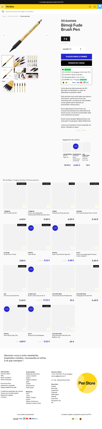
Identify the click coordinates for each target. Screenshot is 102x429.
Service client (5, 374)
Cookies (3, 397)
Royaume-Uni (56, 400)
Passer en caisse (76, 63)
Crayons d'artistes (13, 16)
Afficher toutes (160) (33, 403)
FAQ (2, 376)
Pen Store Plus (6, 383)
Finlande (54, 392)
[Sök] (51, 11)
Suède (53, 386)
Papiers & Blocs (31, 380)
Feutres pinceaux (25, 16)
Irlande (53, 396)
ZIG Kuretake (68, 20)
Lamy (28, 395)
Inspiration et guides (8, 385)
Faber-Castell (31, 397)
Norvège (54, 388)
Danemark (54, 390)
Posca (28, 399)
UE (52, 402)
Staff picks (30, 387)
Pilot (27, 394)
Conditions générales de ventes (12, 391)
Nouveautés (30, 386)
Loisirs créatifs (31, 376)
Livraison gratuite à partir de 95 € (51, 2)
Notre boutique (6, 379)
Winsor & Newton (32, 401)
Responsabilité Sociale (8, 387)
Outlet (28, 384)
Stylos (4, 16)
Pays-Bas (54, 398)
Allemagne (55, 394)
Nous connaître (6, 378)
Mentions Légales (7, 395)
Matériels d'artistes (33, 374)
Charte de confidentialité (9, 393)
